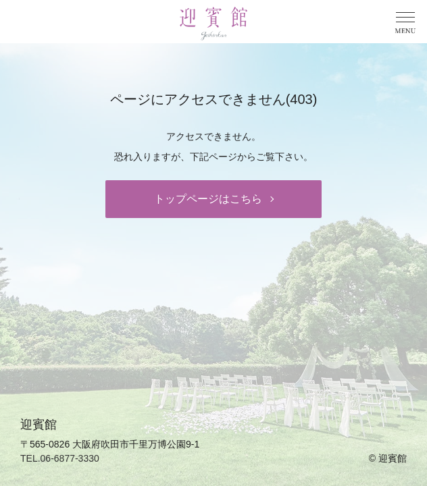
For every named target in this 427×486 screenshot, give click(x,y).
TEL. (59, 458)
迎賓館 (392, 458)
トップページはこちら (208, 199)
